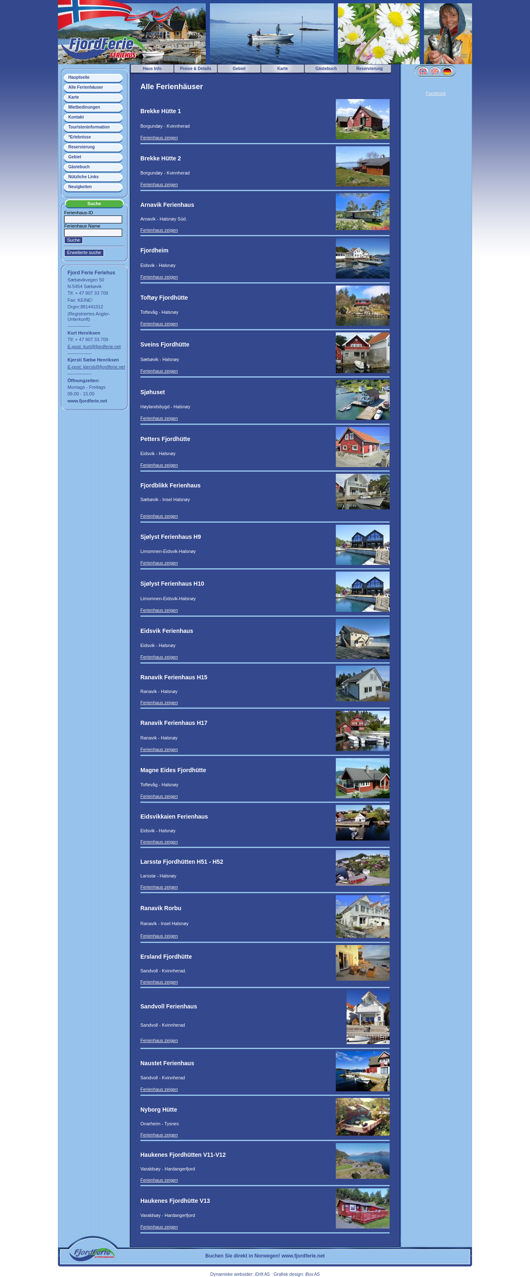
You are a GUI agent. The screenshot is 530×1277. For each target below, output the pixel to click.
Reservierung (81, 147)
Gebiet (74, 157)
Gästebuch (79, 167)
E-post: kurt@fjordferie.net (94, 346)
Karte (73, 97)
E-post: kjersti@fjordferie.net (96, 366)
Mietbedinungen (84, 107)
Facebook (436, 93)
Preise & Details (196, 68)
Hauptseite (78, 77)
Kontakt (76, 117)
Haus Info (152, 68)
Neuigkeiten (80, 186)
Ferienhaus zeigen (159, 137)
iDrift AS (262, 1274)
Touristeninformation (89, 127)
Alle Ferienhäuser (85, 87)
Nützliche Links (83, 176)
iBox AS (312, 1274)
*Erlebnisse (79, 137)
